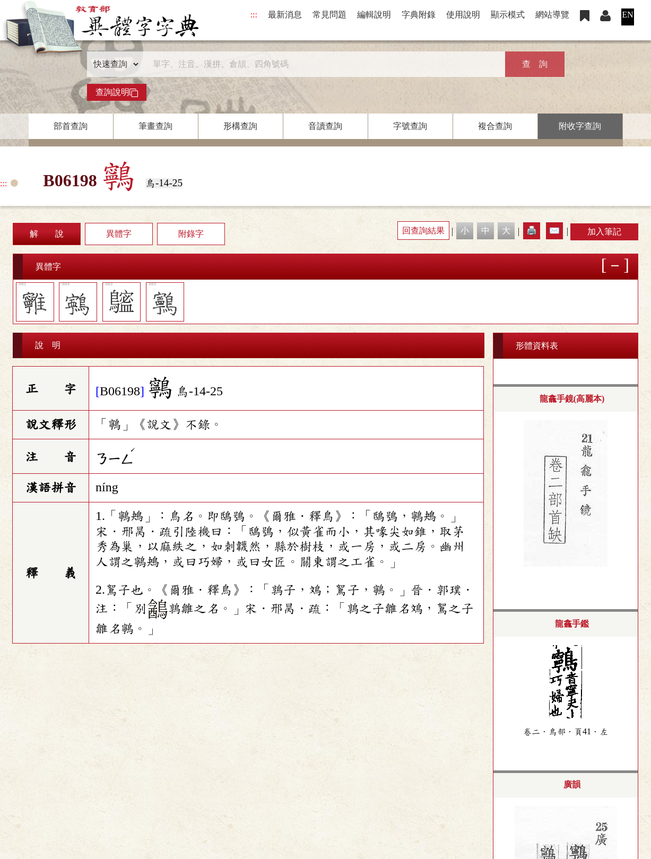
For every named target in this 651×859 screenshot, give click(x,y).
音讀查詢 (325, 126)
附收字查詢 (580, 126)
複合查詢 (495, 126)
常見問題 (329, 14)
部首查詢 (71, 126)
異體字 (119, 233)
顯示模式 (508, 14)
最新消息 (285, 14)
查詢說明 (117, 92)
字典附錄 (419, 14)
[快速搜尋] (322, 64)
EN (627, 14)
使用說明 (463, 14)
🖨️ (531, 230)
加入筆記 (604, 231)
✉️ (554, 230)
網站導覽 (552, 14)
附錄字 (191, 233)
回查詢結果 (423, 230)
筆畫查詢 (155, 126)
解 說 (47, 233)
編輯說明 (374, 14)
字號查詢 (410, 126)
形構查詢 (240, 126)
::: (253, 14)
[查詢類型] (113, 64)
